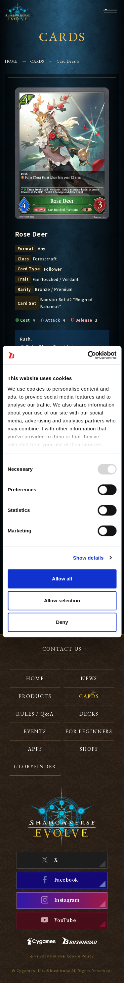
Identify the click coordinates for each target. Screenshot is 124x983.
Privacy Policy (48, 956)
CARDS (37, 61)
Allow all (62, 578)
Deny (62, 622)
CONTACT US (62, 649)
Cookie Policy (80, 956)
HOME (11, 61)
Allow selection (62, 600)
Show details (88, 558)
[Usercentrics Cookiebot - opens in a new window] (88, 355)
